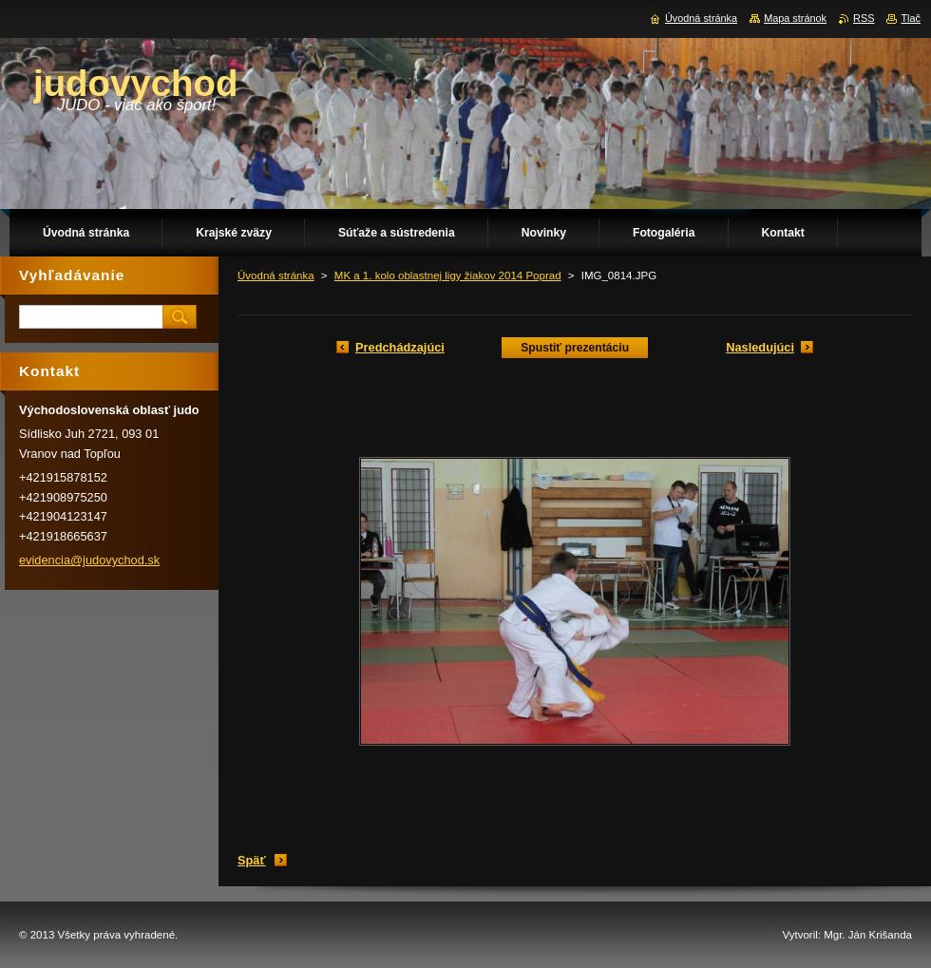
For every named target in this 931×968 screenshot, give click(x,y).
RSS (863, 18)
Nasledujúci (760, 347)
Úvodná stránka (276, 275)
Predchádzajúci (400, 347)
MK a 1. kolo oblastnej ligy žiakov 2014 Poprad (447, 275)
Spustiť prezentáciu (575, 347)
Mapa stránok (795, 18)
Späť (252, 860)
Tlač (911, 18)
